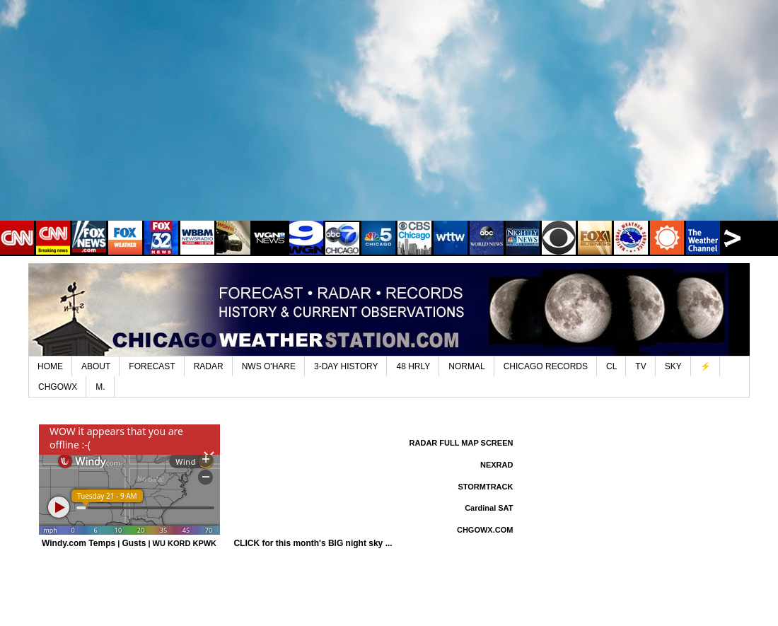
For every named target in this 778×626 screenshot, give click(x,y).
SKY (673, 366)
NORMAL (466, 366)
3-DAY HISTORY (346, 366)
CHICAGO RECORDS (546, 366)
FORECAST (152, 366)
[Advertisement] (389, 120)
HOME (50, 366)
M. (100, 387)
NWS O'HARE (269, 366)
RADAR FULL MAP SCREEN (461, 443)
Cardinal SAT (489, 508)
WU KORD (172, 543)
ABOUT (95, 366)
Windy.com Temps (78, 543)
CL (611, 366)
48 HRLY (413, 366)
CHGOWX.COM (485, 530)
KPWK (204, 543)
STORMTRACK (485, 486)
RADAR (208, 366)
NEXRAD (496, 464)
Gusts (134, 543)
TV (640, 366)
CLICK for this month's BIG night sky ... (312, 543)
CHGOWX (57, 387)
